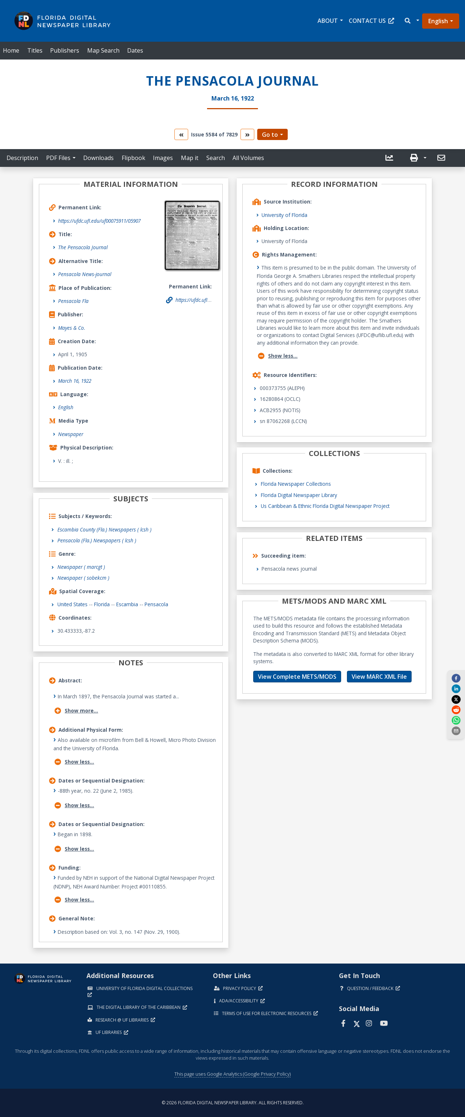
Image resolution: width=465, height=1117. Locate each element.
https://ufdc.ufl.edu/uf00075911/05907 (99, 220)
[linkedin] (456, 688)
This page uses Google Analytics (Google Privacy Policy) (232, 1074)
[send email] (456, 730)
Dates (135, 50)
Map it (189, 158)
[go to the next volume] (247, 134)
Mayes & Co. (71, 327)
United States (72, 604)
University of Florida (284, 215)
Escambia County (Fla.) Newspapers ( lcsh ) (104, 529)
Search (215, 158)
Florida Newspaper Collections (296, 483)
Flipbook (133, 158)
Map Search (103, 50)
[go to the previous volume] (181, 134)
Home (11, 50)
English (438, 21)
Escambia (127, 604)
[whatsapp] (456, 720)
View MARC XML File (379, 677)
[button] (411, 20)
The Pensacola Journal (83, 247)
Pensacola (156, 604)
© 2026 (233, 1103)
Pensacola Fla (73, 300)
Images (163, 158)
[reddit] (456, 709)
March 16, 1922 (74, 380)
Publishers (64, 50)
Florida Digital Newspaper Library (299, 495)
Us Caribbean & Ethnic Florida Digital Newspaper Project (325, 505)
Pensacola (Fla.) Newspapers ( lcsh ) (96, 540)
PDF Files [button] (58, 158)
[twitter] (456, 699)
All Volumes (248, 158)
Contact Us (371, 21)
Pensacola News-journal (84, 274)
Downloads (98, 158)
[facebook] (456, 677)
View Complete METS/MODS (297, 677)
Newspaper (70, 434)
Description (22, 158)
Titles (35, 50)
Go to (270, 135)
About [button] (328, 21)
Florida (102, 604)
